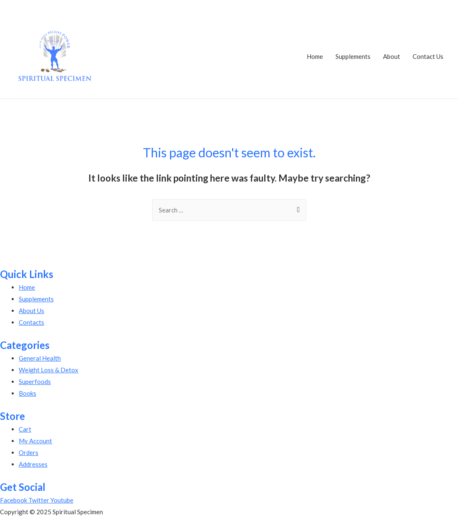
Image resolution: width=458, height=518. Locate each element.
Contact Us (428, 56)
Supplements (352, 56)
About (391, 56)
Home (315, 56)
